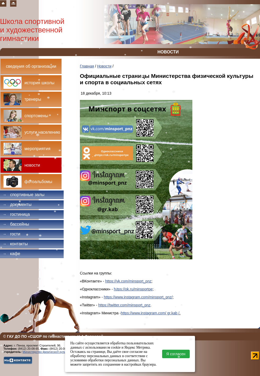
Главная (87, 66)
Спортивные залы (24, 194)
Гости (11, 234)
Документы (17, 204)
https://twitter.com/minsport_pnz (124, 305)
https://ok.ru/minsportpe (133, 289)
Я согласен (175, 354)
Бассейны (16, 224)
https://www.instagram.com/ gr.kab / (150, 313)
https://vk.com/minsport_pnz (128, 281)
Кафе (11, 253)
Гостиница (16, 214)
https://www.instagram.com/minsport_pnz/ (138, 297)
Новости (104, 66)
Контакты (15, 244)
